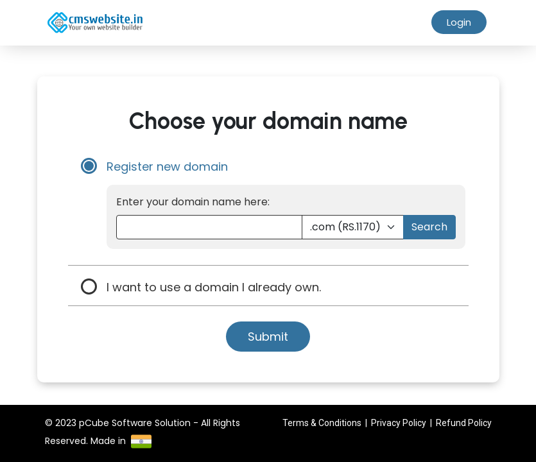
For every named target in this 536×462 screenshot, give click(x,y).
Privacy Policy (398, 423)
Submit (268, 337)
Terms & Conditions (321, 423)
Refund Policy (464, 423)
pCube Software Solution (135, 422)
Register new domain (167, 166)
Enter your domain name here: (193, 201)
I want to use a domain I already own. (214, 287)
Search (429, 226)
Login (459, 22)
